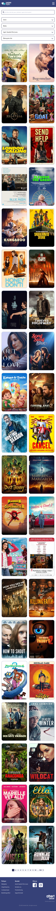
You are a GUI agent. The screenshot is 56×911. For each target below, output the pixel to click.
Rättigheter (4, 884)
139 (40, 870)
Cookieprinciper (5, 890)
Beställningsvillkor (5, 893)
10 (35, 870)
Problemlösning (19, 890)
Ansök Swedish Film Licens (21, 884)
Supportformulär (19, 893)
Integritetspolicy (5, 887)
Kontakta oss (18, 887)
